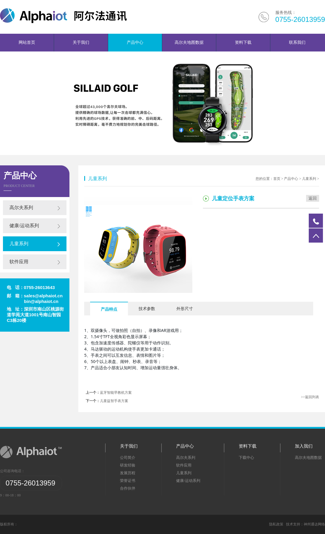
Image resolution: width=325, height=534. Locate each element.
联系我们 (297, 42)
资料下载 (243, 42)
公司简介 (127, 457)
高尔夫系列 (21, 207)
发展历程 (127, 473)
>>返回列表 (310, 397)
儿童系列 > (310, 179)
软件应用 (18, 261)
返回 (312, 198)
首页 (276, 179)
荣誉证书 (127, 480)
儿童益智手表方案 (114, 401)
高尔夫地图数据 (189, 42)
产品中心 (135, 42)
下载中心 (246, 457)
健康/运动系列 (24, 225)
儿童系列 (18, 243)
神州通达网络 (314, 524)
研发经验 (127, 465)
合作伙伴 (127, 488)
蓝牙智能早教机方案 (116, 393)
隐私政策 (277, 524)
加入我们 (304, 446)
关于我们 (81, 42)
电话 (316, 221)
